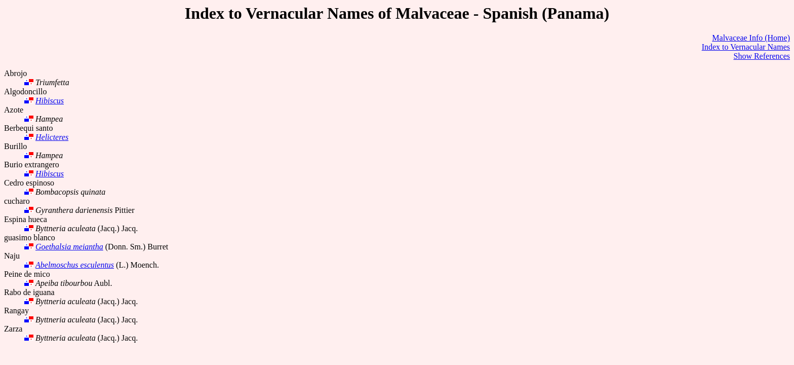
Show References (761, 56)
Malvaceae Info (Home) (751, 37)
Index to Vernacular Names (746, 47)
